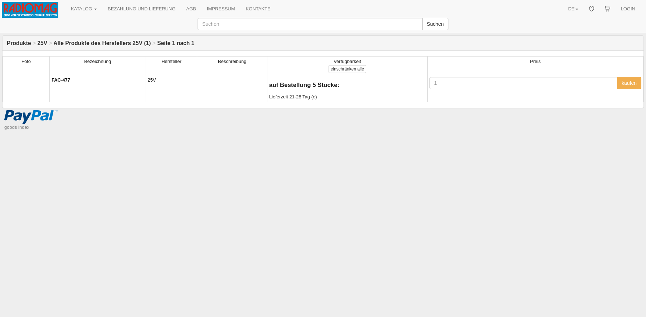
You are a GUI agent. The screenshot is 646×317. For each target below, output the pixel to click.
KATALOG (84, 8)
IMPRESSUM (221, 8)
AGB (191, 8)
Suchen (435, 24)
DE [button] (573, 8)
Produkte (19, 43)
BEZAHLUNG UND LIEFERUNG (141, 8)
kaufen (629, 83)
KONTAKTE (258, 8)
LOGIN (628, 8)
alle (347, 69)
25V (42, 43)
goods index (16, 127)
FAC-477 (61, 80)
